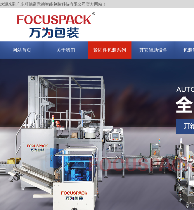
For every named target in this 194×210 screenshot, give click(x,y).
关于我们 (65, 50)
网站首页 (22, 50)
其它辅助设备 (153, 50)
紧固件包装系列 (109, 50)
